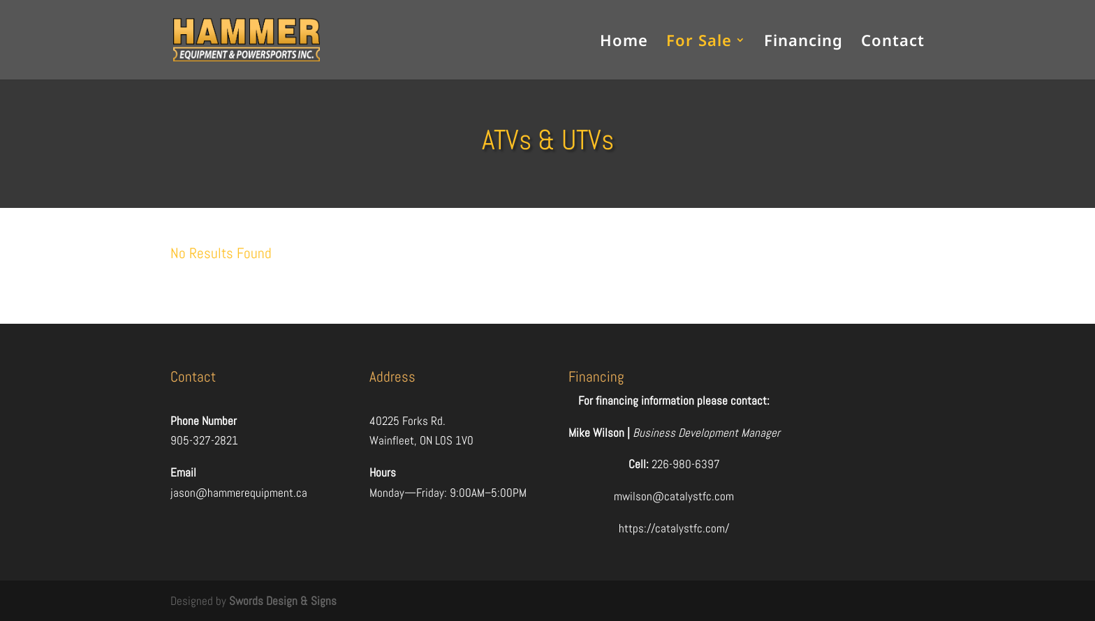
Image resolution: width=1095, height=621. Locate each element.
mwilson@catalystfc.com (674, 496)
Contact (893, 42)
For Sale (699, 42)
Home (624, 42)
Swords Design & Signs (283, 600)
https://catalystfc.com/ (674, 528)
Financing (803, 42)
